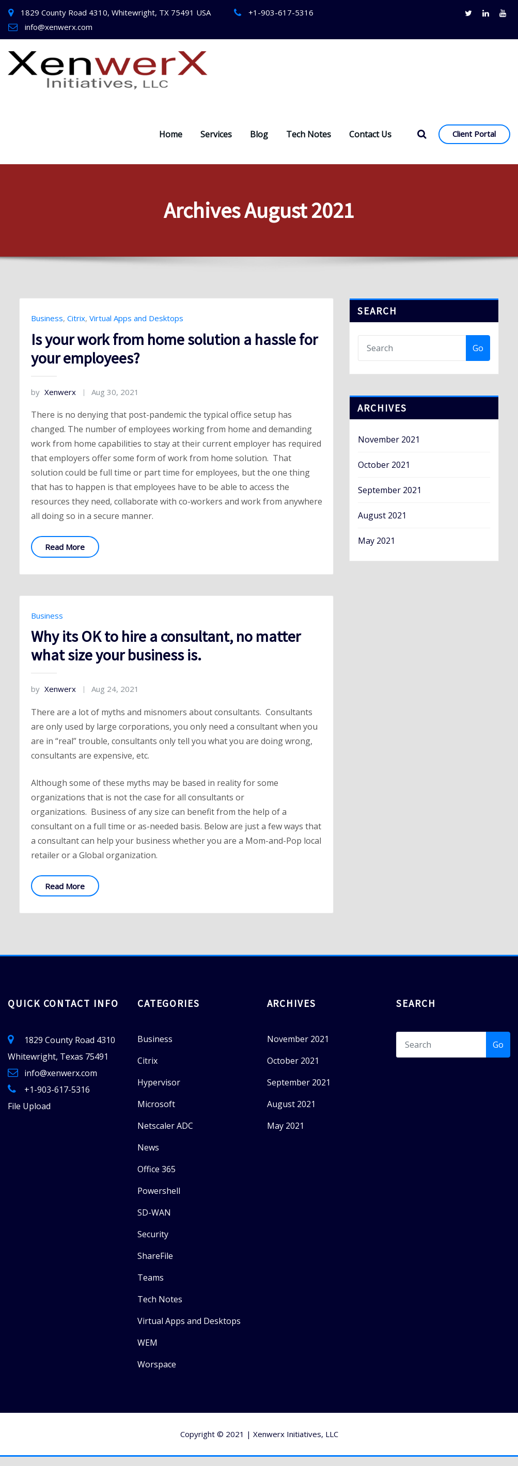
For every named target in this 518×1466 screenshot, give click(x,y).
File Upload (29, 1115)
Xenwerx (53, 401)
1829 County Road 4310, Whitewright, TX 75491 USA (116, 12)
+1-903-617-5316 (280, 12)
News (148, 1156)
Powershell (158, 1200)
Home (170, 143)
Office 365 (156, 1178)
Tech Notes (308, 143)
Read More (65, 556)
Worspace (156, 1373)
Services (216, 143)
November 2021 (389, 448)
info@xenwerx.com (58, 27)
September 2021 (389, 499)
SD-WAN (154, 1221)
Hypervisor (158, 1091)
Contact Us (370, 143)
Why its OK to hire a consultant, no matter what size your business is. (166, 655)
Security (152, 1243)
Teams (150, 1286)
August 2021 (382, 524)
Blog (259, 143)
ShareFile (155, 1265)
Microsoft (156, 1113)
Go (478, 357)
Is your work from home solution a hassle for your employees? (174, 358)
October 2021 (384, 474)
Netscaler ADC (165, 1135)
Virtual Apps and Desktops (136, 327)
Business (47, 327)
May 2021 (376, 550)
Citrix (76, 327)
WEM (147, 1352)
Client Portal (474, 143)
